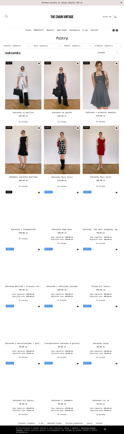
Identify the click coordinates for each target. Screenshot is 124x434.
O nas (41, 423)
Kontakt (99, 423)
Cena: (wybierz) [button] (41, 46)
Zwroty (89, 423)
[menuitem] (28, 30)
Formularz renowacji (26, 423)
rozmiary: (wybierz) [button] (12, 46)
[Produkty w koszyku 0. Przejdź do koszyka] (115, 18)
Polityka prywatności (74, 423)
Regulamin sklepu (54, 423)
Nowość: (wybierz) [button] (72, 46)
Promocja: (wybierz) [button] (104, 46)
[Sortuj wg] (108, 52)
